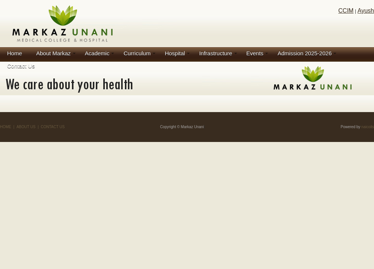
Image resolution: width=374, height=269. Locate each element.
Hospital (175, 53)
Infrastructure (215, 53)
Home (14, 53)
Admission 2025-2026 (304, 53)
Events (255, 53)
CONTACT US (53, 127)
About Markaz (53, 53)
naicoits (367, 127)
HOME (5, 127)
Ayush (366, 10)
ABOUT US (25, 127)
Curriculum (137, 53)
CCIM (345, 10)
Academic (97, 53)
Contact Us (21, 66)
